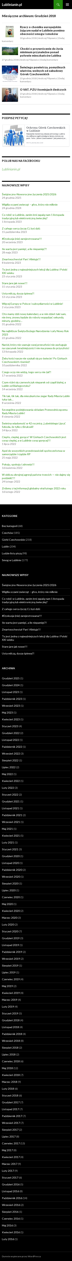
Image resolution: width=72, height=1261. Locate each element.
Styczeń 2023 (10, 726)
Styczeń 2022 (10, 794)
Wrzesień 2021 (11, 822)
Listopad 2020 (10, 863)
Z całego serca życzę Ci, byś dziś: (21, 228)
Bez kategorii (9, 526)
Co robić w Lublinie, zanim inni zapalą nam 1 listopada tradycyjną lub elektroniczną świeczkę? (33, 216)
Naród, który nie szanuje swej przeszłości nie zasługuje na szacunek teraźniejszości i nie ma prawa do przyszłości (35, 346)
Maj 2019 (7, 986)
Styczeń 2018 (10, 1095)
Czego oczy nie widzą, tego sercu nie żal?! (26, 372)
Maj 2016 (7, 1225)
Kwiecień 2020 (11, 910)
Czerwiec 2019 (11, 979)
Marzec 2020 (9, 917)
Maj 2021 (7, 828)
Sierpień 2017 (10, 1129)
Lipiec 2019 (9, 972)
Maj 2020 (7, 904)
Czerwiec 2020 (11, 897)
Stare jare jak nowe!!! (14, 283)
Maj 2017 (7, 1150)
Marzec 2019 (9, 999)
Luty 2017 (8, 1170)
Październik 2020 (12, 869)
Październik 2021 (12, 815)
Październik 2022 (12, 746)
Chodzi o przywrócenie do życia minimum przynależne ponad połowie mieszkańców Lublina (41, 52)
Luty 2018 (8, 1088)
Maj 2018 (7, 1068)
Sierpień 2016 (10, 1211)
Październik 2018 (12, 1034)
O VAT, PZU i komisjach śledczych (43, 89)
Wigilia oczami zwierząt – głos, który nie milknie (30, 204)
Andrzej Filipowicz (47, 38)
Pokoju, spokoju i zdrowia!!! (18, 464)
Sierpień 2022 (10, 760)
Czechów (7, 532)
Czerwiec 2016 (11, 1218)
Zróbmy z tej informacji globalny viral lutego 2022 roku (34, 488)
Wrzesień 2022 (11, 753)
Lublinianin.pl (12, 4)
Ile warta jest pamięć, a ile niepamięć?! (24, 249)
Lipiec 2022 (9, 767)
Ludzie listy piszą (12, 553)
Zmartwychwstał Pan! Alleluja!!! (21, 259)
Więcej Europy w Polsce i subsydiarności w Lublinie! (32, 303)
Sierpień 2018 (10, 1047)
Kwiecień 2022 (11, 780)
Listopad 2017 (10, 1109)
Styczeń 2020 (10, 931)
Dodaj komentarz (49, 59)
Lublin (5, 546)
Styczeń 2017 (10, 1177)
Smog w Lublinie (11, 560)
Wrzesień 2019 (11, 958)
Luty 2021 (8, 842)
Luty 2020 (8, 924)
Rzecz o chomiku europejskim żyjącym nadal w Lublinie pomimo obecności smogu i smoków (42, 30)
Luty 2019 (8, 1006)
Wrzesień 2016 (11, 1204)
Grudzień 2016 (11, 1184)
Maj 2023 (7, 712)
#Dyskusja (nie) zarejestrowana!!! (22, 238)
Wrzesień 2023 (11, 705)
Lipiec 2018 (9, 1054)
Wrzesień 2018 (11, 1040)
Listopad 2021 (10, 808)
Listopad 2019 (10, 945)
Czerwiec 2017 (11, 1143)
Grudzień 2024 (11, 685)
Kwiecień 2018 (11, 1075)
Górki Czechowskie (13, 539)
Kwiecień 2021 (11, 835)
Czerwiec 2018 (11, 1061)
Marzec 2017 (9, 1163)
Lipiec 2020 (9, 890)
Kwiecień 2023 (11, 719)
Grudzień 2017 (11, 1102)
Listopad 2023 (10, 692)
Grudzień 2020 (11, 856)
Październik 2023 (12, 698)
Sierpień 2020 (10, 883)
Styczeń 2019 (10, 1013)
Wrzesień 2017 (11, 1122)
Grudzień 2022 (11, 733)
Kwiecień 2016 (11, 1232)
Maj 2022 (7, 774)
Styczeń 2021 (10, 849)
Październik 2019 (12, 951)
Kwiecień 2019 (11, 992)
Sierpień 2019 (10, 965)
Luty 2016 (8, 1239)
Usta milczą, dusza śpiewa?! (18, 293)
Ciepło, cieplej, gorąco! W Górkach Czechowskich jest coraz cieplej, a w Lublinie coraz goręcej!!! (34, 438)
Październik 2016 (12, 1198)
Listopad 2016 (10, 1191)
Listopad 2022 (10, 739)
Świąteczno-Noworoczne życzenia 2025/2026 (29, 194)
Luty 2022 (8, 787)
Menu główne (67, 4)
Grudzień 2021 (11, 801)
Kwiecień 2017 (11, 1157)
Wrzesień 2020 (11, 876)
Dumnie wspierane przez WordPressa (21, 1256)
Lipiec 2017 (9, 1136)
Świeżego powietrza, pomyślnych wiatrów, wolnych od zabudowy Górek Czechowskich (42, 71)
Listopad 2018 (10, 1027)
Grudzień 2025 (11, 678)
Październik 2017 (12, 1116)
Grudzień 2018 (11, 1020)
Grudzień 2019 (11, 938)
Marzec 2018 (9, 1081)
